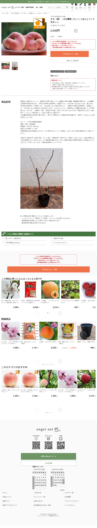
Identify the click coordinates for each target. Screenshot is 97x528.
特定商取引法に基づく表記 (42, 505)
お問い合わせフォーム (48, 456)
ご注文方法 (37, 493)
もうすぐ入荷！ (5, 13)
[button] (60, 313)
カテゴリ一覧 (69, 493)
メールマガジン (70, 505)
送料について (54, 75)
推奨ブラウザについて (10, 505)
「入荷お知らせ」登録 (69, 54)
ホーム (5, 493)
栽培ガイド (6, 501)
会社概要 (68, 497)
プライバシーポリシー (72, 501)
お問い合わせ (38, 501)
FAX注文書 (48, 463)
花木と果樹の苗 (15, 13)
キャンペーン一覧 (39, 497)
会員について (7, 497)
